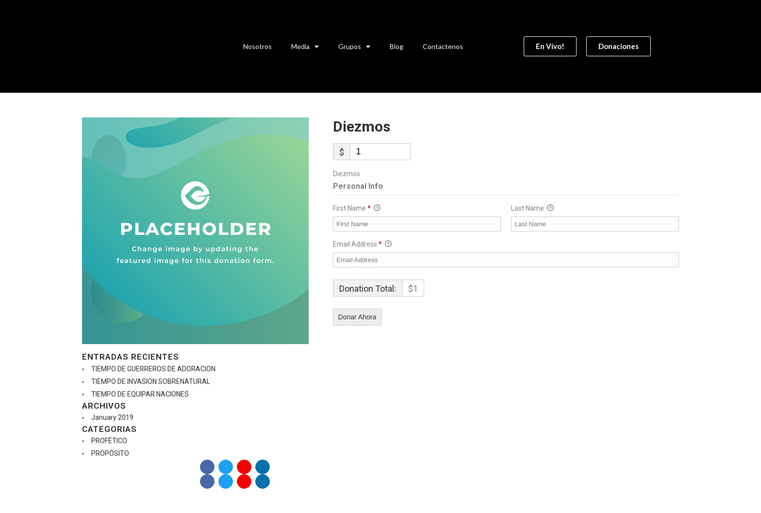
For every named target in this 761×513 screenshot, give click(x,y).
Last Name (532, 209)
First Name (356, 209)
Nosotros (257, 46)
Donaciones (165, 466)
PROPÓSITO (110, 453)
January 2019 (112, 417)
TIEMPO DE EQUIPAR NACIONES (140, 394)
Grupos (354, 46)
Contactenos (443, 46)
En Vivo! (109, 466)
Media (305, 46)
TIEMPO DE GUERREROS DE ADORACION (153, 369)
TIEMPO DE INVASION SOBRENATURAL (150, 381)
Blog (396, 46)
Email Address (362, 244)
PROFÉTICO (109, 441)
